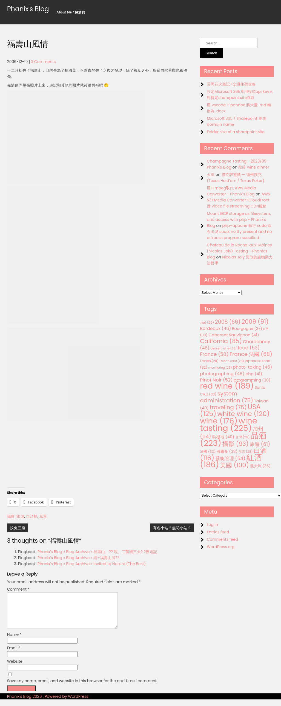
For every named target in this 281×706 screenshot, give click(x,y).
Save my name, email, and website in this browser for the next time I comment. (82, 687)
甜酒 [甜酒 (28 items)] (246, 451)
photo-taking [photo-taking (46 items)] (252, 367)
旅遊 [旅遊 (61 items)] (260, 444)
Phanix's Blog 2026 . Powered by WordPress (47, 703)
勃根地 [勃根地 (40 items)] (223, 437)
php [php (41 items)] (253, 374)
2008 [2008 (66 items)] (227, 322)
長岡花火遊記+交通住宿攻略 (231, 84)
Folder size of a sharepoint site (235, 132)
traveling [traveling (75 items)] (228, 407)
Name (14, 641)
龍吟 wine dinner (253, 167)
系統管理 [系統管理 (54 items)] (230, 458)
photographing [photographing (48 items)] (222, 374)
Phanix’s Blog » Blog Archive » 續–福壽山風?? (78, 557)
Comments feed (222, 539)
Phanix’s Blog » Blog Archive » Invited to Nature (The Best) (92, 563)
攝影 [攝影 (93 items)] (235, 444)
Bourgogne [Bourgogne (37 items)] (247, 328)
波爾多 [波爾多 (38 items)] (227, 451)
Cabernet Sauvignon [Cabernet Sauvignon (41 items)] (233, 335)
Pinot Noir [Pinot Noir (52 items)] (216, 380)
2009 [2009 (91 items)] (255, 321)
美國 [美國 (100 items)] (234, 465)
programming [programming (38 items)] (252, 380)
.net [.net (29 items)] (207, 322)
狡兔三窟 (17, 528)
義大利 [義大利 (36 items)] (260, 466)
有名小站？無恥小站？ (172, 528)
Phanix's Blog (28, 8)
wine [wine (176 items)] (218, 420)
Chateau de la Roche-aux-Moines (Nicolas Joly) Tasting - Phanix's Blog (239, 251)
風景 (43, 516)
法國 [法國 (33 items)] (208, 451)
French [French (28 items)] (209, 361)
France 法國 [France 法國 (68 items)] (251, 354)
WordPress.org (220, 547)
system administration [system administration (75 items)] (226, 397)
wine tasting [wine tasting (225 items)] (228, 424)
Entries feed (218, 532)
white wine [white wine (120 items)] (243, 413)
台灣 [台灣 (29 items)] (242, 437)
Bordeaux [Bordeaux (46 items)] (215, 328)
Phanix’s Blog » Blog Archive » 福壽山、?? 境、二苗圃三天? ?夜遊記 (97, 551)
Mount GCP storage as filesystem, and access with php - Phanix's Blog (239, 219)
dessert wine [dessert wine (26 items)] (223, 348)
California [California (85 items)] (221, 341)
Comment (18, 589)
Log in (212, 524)
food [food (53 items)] (249, 348)
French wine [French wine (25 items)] (231, 361)
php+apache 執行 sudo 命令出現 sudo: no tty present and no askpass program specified (239, 231)
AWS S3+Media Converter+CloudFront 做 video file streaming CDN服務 (238, 200)
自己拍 (32, 516)
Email (14, 654)
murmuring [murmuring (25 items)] (220, 368)
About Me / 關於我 (70, 12)
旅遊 (20, 516)
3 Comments (43, 61)
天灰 (210, 174)
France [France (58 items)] (214, 354)
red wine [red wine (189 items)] (227, 386)
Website (14, 668)
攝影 (11, 516)
